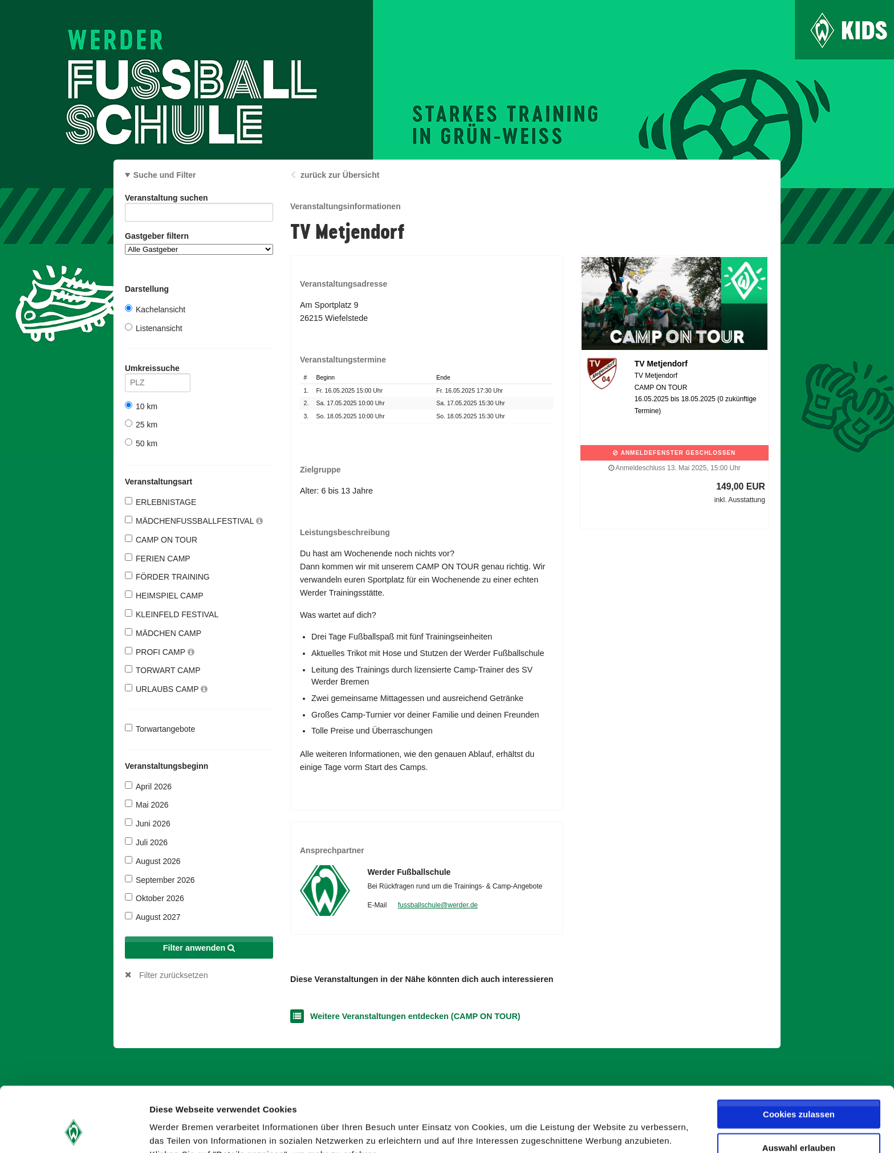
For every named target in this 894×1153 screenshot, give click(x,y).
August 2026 (153, 861)
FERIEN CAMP (157, 558)
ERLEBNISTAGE (160, 502)
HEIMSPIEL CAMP (164, 595)
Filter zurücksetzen (173, 975)
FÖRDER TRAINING (167, 576)
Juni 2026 (147, 823)
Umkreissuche (157, 370)
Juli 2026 (146, 842)
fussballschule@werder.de (438, 905)
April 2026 (148, 786)
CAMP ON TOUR (161, 539)
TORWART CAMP (163, 670)
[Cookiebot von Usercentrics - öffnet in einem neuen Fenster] (74, 1130)
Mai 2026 (147, 804)
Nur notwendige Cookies (799, 1120)
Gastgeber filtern (199, 243)
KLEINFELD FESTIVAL (171, 614)
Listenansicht (153, 328)
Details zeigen (606, 1130)
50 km (141, 443)
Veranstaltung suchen (199, 199)
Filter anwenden (199, 947)
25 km (141, 424)
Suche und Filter (164, 175)
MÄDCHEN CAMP (163, 633)
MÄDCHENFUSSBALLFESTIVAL (194, 520)
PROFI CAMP (159, 652)
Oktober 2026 (154, 898)
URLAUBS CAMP (166, 689)
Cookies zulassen (799, 1053)
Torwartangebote (160, 729)
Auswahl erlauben (798, 1086)
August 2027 (153, 917)
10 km (141, 406)
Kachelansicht (155, 309)
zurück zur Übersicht (339, 175)
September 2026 (160, 880)
